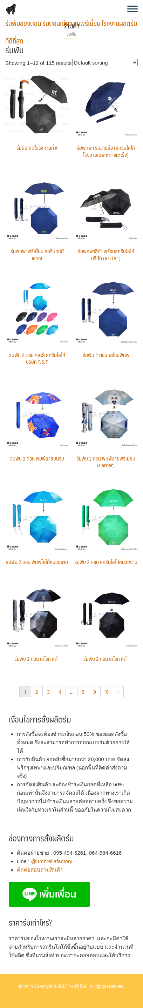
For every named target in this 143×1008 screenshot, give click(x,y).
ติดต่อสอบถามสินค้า (40, 870)
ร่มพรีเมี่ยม (78, 986)
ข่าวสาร (25, 986)
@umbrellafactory (51, 861)
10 (106, 691)
